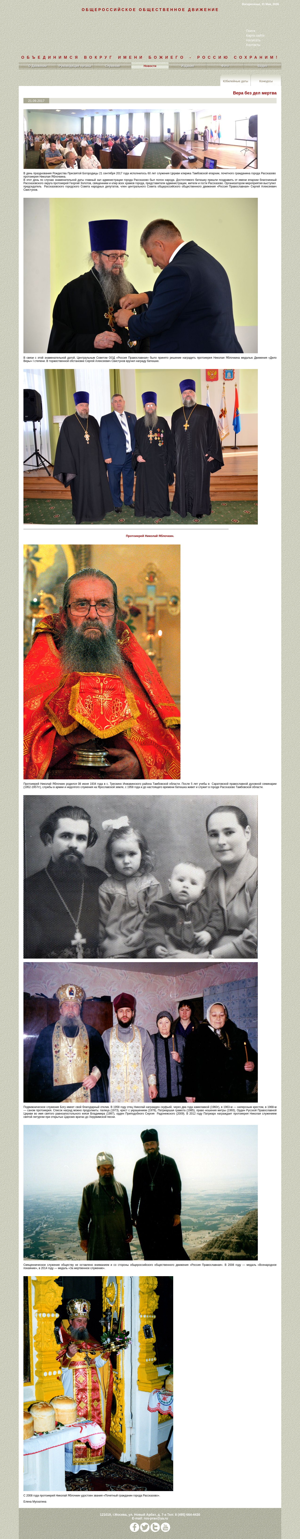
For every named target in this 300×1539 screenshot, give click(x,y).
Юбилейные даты (235, 80)
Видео (262, 66)
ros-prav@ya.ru (156, 1518)
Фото (225, 66)
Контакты (253, 45)
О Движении (37, 66)
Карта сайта (255, 35)
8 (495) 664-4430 (187, 1514)
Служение (112, 66)
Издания (187, 66)
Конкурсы (266, 80)
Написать (253, 40)
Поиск (250, 31)
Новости (150, 66)
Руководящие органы (75, 66)
